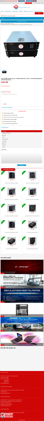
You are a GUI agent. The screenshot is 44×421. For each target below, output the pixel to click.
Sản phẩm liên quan (8, 169)
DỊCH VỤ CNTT (15, 11)
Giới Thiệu (26, 11)
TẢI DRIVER (4, 141)
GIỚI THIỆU (4, 131)
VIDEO (3, 137)
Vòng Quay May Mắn (38, 11)
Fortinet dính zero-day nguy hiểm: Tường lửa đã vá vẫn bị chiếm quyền (10, 273)
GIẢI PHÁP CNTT (8, 11)
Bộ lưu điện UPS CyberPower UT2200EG (11, 232)
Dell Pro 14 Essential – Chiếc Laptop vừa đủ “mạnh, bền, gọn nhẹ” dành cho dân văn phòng (10, 330)
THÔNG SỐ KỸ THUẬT (6, 133)
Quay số (31, 11)
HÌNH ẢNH (4, 135)
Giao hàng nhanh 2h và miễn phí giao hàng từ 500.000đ (13, 117)
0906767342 (4, 391)
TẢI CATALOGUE (5, 139)
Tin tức (2, 11)
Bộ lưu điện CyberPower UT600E (32, 248)
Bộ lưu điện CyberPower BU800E (32, 232)
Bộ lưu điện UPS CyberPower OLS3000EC (11, 199)
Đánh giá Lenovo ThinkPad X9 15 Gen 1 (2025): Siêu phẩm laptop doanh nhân (10, 344)
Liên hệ (20, 11)
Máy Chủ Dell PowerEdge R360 (10, 300)
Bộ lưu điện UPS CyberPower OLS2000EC (32, 199)
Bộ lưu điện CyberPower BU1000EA (11, 248)
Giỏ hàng (4, 15)
